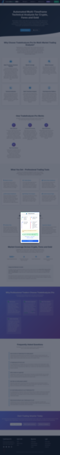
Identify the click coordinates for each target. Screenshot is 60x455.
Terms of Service (27, 236)
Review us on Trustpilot (30, 237)
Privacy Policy (32, 236)
